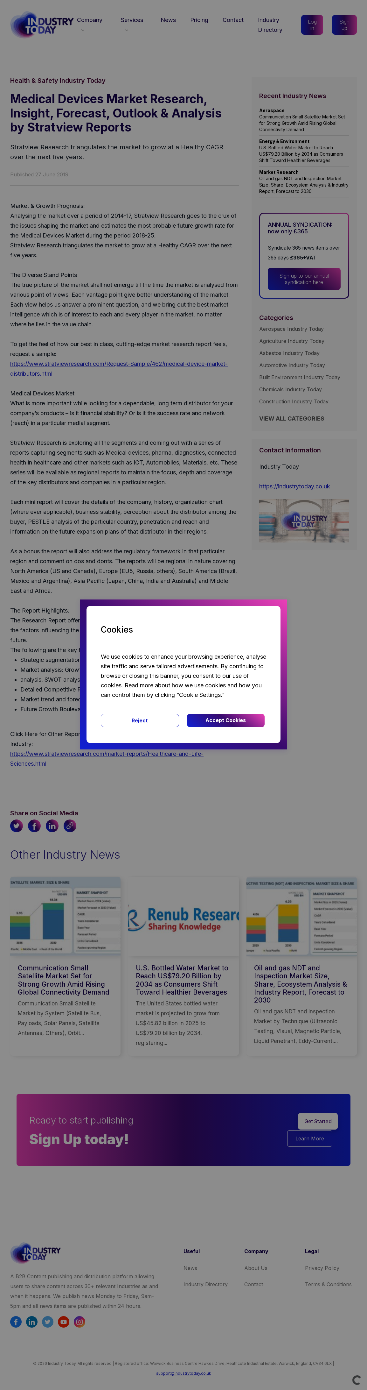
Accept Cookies (225, 720)
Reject (140, 720)
